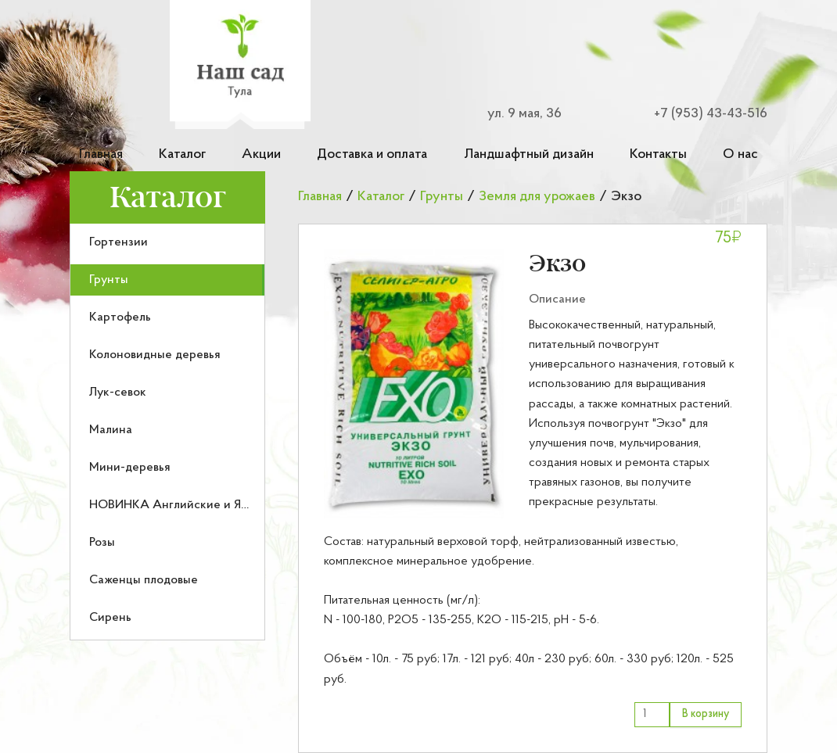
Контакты (658, 154)
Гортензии (118, 242)
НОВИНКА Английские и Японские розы (203, 505)
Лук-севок (117, 392)
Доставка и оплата (372, 154)
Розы (102, 542)
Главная (101, 154)
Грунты (108, 280)
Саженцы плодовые (143, 580)
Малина (110, 430)
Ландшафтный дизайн (529, 154)
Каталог (182, 154)
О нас (740, 154)
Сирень (110, 617)
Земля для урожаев (537, 196)
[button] (414, 383)
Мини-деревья (130, 467)
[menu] (167, 432)
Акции (261, 154)
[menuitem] (167, 242)
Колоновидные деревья (155, 355)
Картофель (120, 317)
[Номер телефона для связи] (700, 113)
